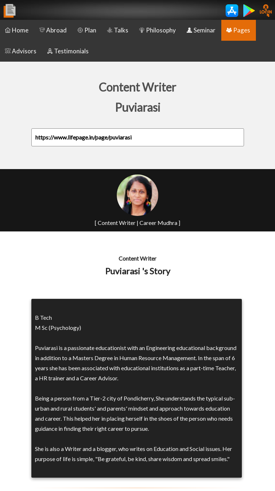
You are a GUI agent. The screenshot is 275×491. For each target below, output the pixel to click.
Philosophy (157, 30)
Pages (238, 30)
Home (16, 30)
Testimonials (68, 51)
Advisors (20, 51)
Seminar (201, 30)
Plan (86, 30)
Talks (117, 30)
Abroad (53, 30)
